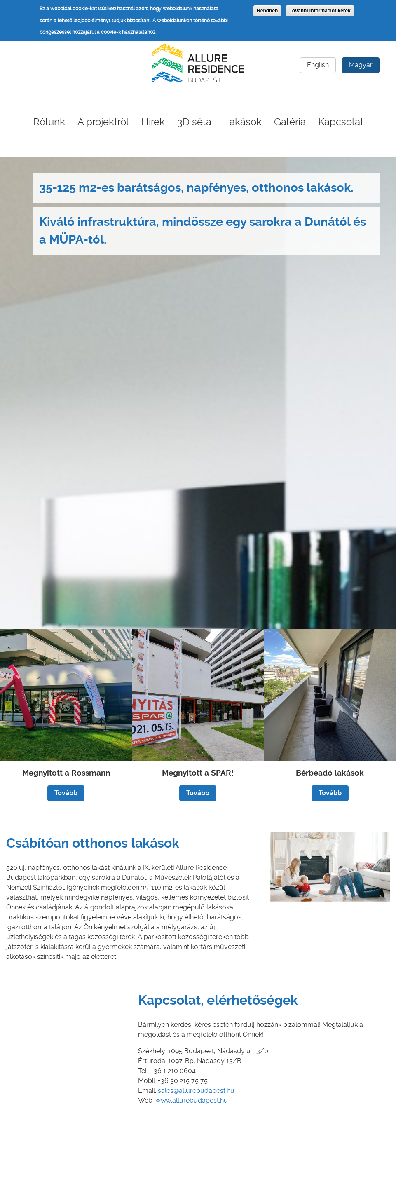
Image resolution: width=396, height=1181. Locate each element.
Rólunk (49, 122)
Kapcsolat (340, 122)
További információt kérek (319, 11)
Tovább (65, 793)
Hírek (153, 122)
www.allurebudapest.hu (191, 1100)
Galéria (290, 122)
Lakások (243, 122)
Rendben (267, 11)
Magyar (361, 65)
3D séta (194, 122)
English (318, 65)
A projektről (103, 122)
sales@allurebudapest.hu (196, 1090)
